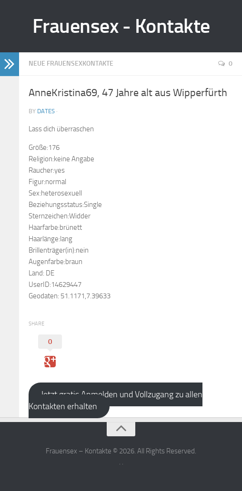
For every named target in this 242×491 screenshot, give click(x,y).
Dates (46, 111)
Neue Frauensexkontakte (71, 63)
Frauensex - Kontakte (121, 26)
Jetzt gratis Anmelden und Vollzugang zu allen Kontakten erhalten (115, 400)
